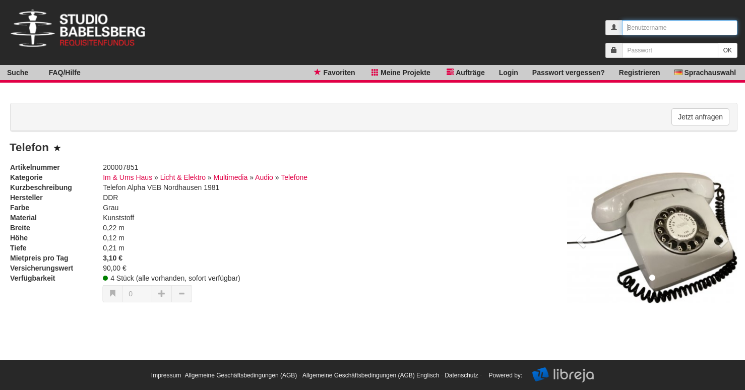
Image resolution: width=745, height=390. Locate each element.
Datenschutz (461, 375)
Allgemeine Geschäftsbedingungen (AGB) (240, 375)
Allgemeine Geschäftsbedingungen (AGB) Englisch (371, 375)
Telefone (294, 177)
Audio (264, 177)
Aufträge (465, 72)
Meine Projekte (399, 72)
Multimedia (231, 177)
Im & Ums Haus (127, 177)
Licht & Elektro (183, 177)
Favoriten (333, 72)
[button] (580, 237)
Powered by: (506, 375)
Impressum (166, 375)
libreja (90, 21)
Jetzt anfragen (700, 117)
